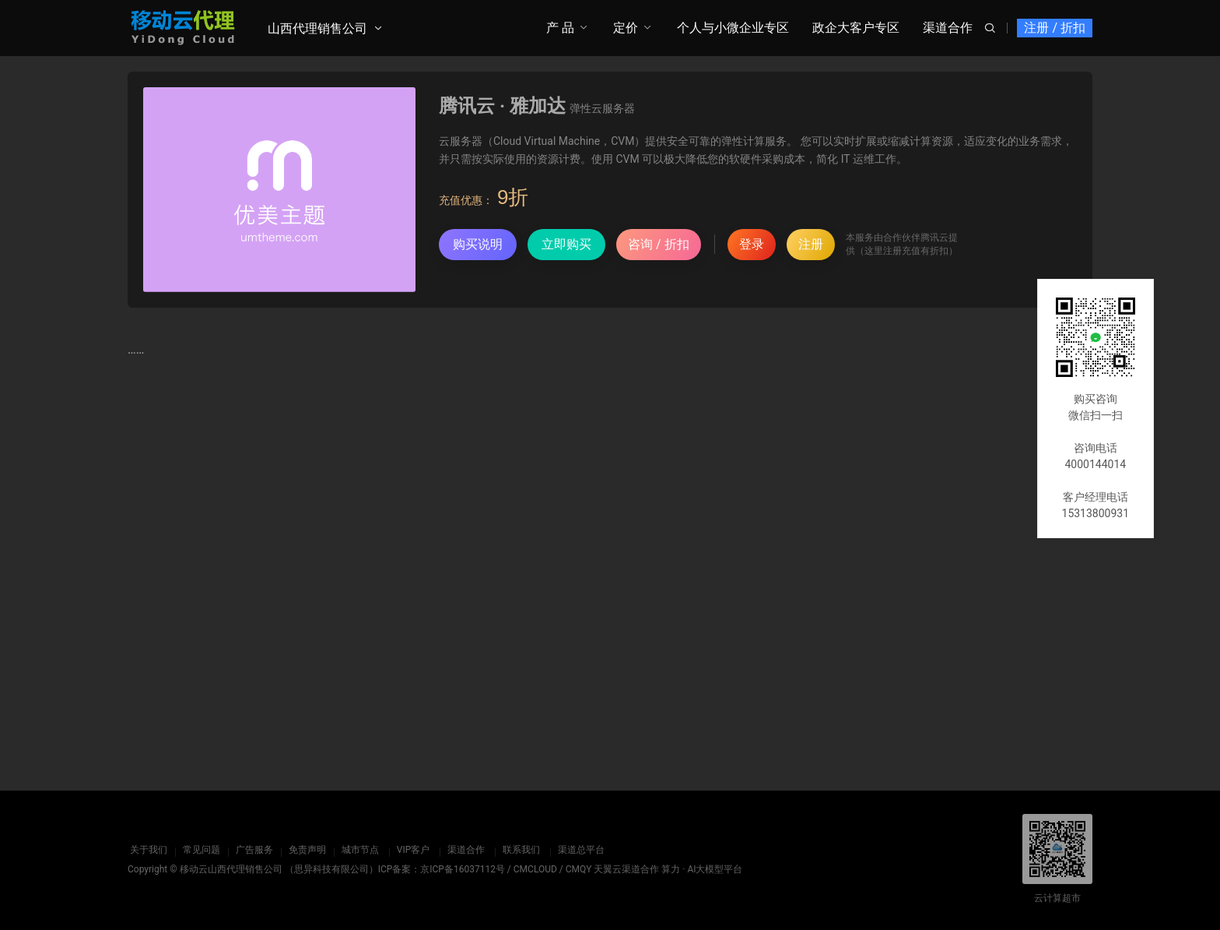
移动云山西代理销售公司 (231, 869)
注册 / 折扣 (1054, 27)
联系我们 (519, 849)
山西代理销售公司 (317, 28)
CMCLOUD (535, 869)
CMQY (579, 869)
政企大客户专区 (855, 27)
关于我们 (146, 849)
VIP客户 (410, 849)
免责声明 (305, 849)
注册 (810, 244)
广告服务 (252, 849)
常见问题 (199, 849)
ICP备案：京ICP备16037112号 (441, 869)
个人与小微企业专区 (733, 27)
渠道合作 (948, 27)
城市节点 (358, 849)
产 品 (560, 27)
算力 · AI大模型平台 (701, 869)
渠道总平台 (579, 849)
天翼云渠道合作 (626, 869)
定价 (625, 27)
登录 (751, 244)
